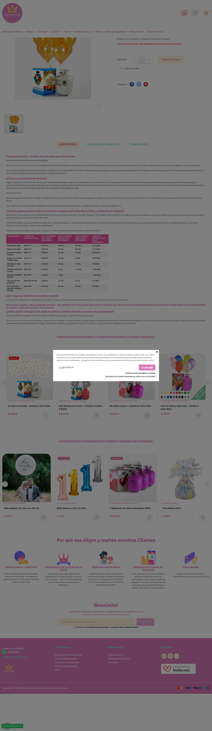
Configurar (66, 367)
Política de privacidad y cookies (140, 373)
